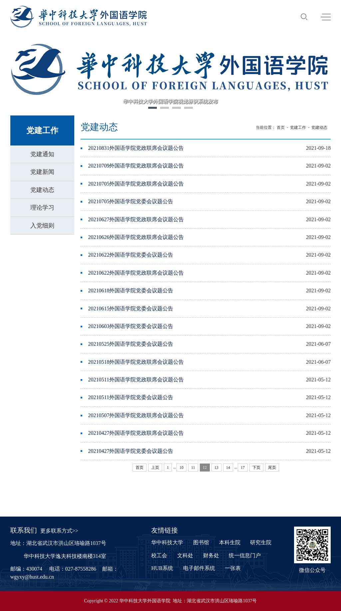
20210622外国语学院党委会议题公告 (130, 255)
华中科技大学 (167, 542)
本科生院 (229, 542)
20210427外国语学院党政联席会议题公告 (136, 433)
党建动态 (42, 190)
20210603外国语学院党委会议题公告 (130, 326)
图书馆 (201, 542)
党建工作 (298, 127)
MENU (326, 17)
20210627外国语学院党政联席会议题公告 (136, 219)
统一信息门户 (245, 555)
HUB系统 (162, 568)
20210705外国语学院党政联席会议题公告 (136, 184)
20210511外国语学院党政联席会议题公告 (135, 379)
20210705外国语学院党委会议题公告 (130, 201)
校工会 (159, 555)
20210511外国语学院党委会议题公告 (130, 397)
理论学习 (42, 207)
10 (181, 467)
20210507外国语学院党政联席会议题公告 (136, 415)
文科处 (185, 555)
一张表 (233, 568)
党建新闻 (42, 172)
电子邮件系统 (199, 568)
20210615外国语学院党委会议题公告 (130, 308)
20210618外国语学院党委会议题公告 (130, 290)
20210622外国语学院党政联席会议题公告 (136, 273)
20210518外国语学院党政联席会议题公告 (136, 362)
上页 (155, 467)
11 (193, 467)
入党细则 (42, 225)
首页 (281, 127)
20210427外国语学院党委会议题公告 (130, 451)
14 (228, 467)
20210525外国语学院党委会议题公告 (130, 344)
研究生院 (260, 542)
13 (216, 467)
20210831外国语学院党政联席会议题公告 (136, 148)
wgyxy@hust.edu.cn (32, 577)
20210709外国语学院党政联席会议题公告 (136, 166)
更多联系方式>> (59, 531)
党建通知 (42, 154)
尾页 (272, 467)
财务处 (211, 555)
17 (243, 467)
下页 (256, 467)
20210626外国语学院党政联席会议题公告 (136, 237)
